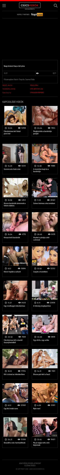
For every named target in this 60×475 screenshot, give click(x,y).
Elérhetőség (30, 466)
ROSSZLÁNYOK (7, 85)
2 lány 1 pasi (15, 121)
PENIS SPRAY (34, 85)
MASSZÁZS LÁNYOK (8, 89)
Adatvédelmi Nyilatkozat (30, 463)
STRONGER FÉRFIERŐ (37, 93)
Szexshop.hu (6, 93)
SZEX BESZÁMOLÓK (36, 89)
